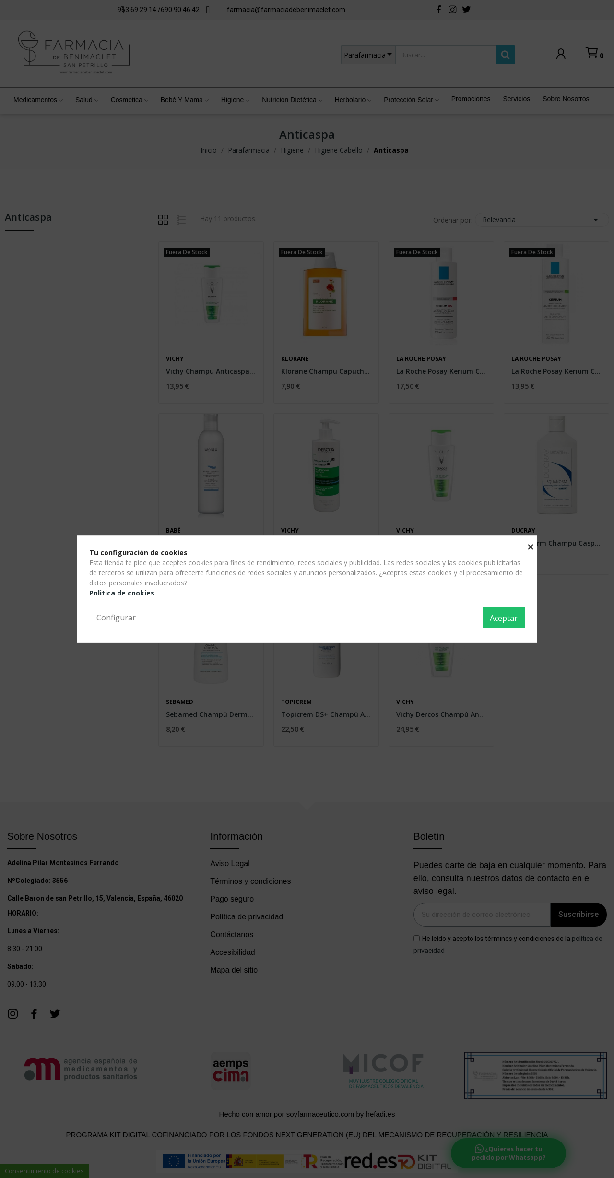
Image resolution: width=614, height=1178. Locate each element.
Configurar (116, 617)
